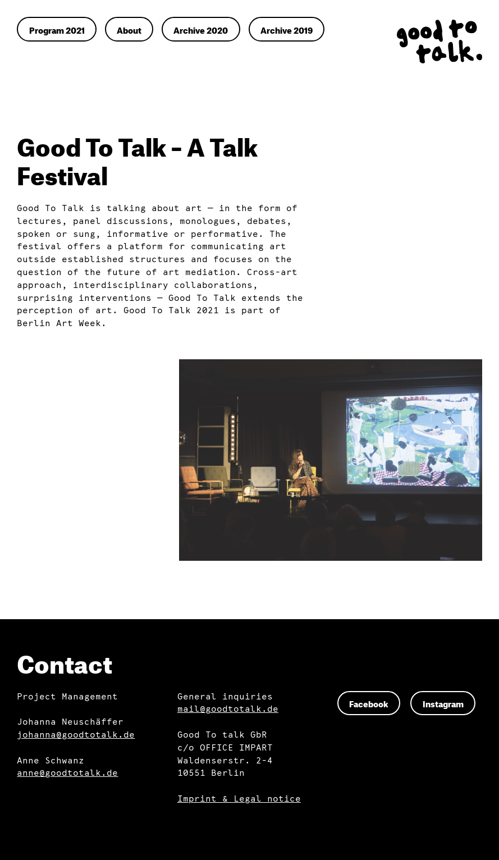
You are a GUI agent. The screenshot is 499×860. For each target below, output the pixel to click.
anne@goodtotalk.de (67, 773)
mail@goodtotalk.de (227, 709)
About (129, 29)
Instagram (443, 703)
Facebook (368, 703)
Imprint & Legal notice (239, 799)
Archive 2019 (286, 29)
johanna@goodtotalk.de (76, 735)
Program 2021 (57, 29)
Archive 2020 (200, 29)
